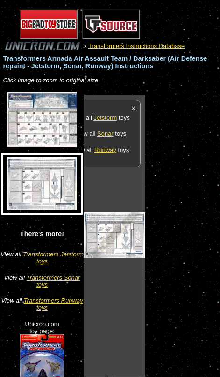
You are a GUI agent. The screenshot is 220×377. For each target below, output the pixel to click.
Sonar (105, 133)
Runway (105, 149)
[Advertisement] (182, 235)
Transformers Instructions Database (136, 45)
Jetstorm (105, 117)
